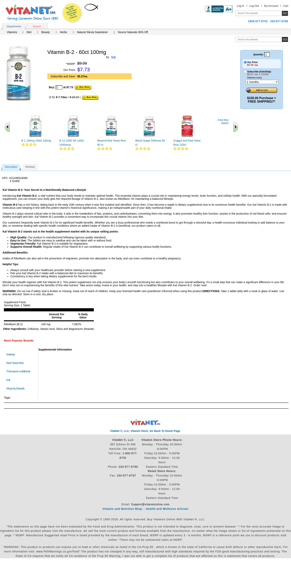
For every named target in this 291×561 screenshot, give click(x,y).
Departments (14, 26)
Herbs (63, 32)
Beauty (45, 32)
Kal (8, 379)
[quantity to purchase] (59, 87)
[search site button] (285, 39)
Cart (285, 5)
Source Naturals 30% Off (133, 32)
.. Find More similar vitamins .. (227, 121)
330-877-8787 (126, 475)
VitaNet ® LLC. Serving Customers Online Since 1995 (32, 12)
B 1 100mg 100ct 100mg (36, 140)
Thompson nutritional (18, 371)
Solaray (10, 354)
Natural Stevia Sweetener (92, 32)
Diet (28, 32)
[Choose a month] (262, 82)
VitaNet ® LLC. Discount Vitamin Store (145, 422)
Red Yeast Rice (15, 363)
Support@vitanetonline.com (150, 504)
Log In (240, 5)
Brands (37, 26)
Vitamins (12, 32)
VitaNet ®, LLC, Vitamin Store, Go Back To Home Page (145, 430)
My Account (271, 5)
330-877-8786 (128, 466)
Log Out (254, 5)
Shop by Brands (16, 388)
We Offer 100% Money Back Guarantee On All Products (72, 13)
